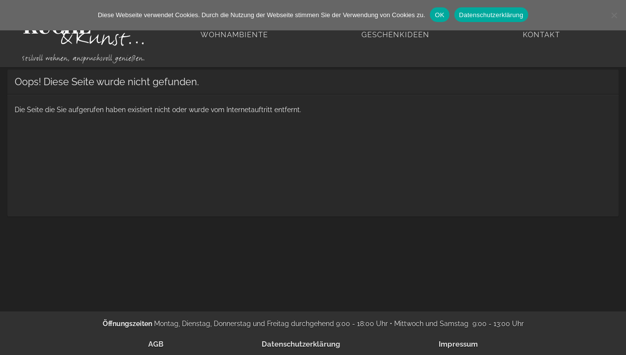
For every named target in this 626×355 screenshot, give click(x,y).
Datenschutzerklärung (301, 344)
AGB (155, 344)
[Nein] (614, 15)
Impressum (458, 344)
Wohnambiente (234, 34)
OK (439, 15)
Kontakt (541, 34)
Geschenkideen (395, 34)
